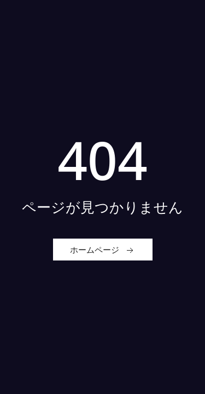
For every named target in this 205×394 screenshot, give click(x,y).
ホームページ (103, 250)
